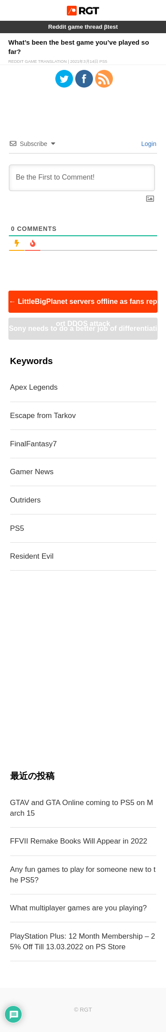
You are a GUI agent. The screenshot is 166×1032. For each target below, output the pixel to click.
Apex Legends (34, 387)
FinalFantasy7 (33, 444)
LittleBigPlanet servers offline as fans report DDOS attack (83, 305)
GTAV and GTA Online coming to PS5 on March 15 (81, 807)
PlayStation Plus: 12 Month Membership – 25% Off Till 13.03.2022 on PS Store (82, 941)
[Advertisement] (83, 670)
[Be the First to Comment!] (82, 178)
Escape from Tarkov (43, 415)
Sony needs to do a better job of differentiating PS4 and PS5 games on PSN (83, 332)
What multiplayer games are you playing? (78, 908)
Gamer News (32, 472)
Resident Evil (32, 556)
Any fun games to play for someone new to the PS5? (83, 874)
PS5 (17, 528)
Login (147, 143)
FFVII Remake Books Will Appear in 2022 (78, 841)
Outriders (25, 500)
